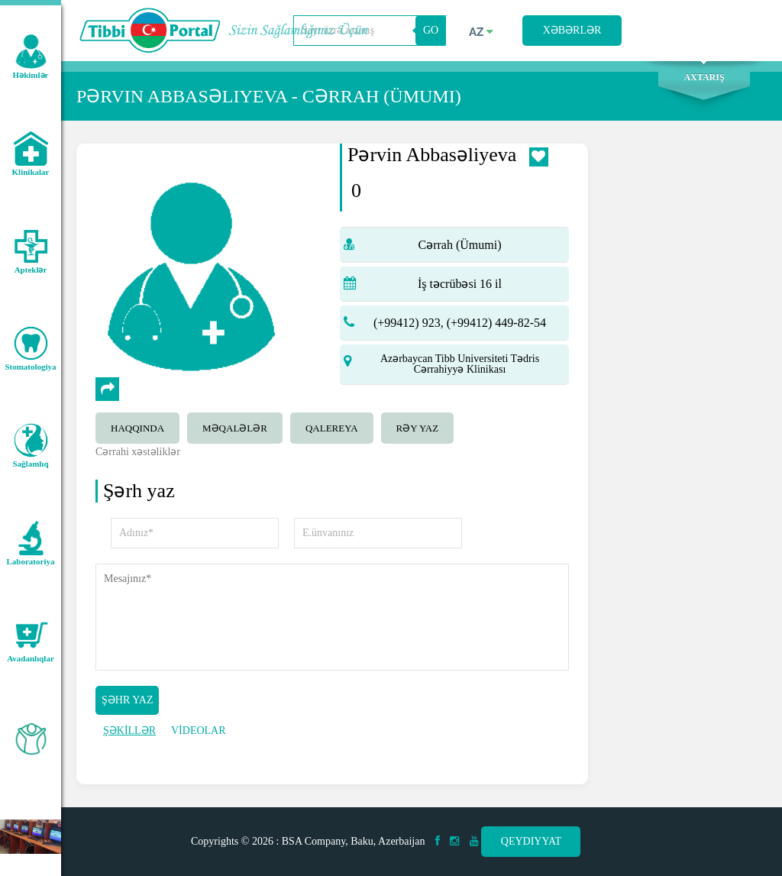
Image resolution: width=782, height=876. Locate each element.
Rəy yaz (417, 428)
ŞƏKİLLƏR (129, 730)
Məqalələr (234, 428)
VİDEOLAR (198, 730)
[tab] (141, 426)
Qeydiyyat (531, 841)
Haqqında (137, 428)
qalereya (331, 428)
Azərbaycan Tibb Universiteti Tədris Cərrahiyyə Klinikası (459, 364)
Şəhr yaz (127, 700)
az (481, 32)
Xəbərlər (572, 30)
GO (430, 30)
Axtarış (703, 77)
